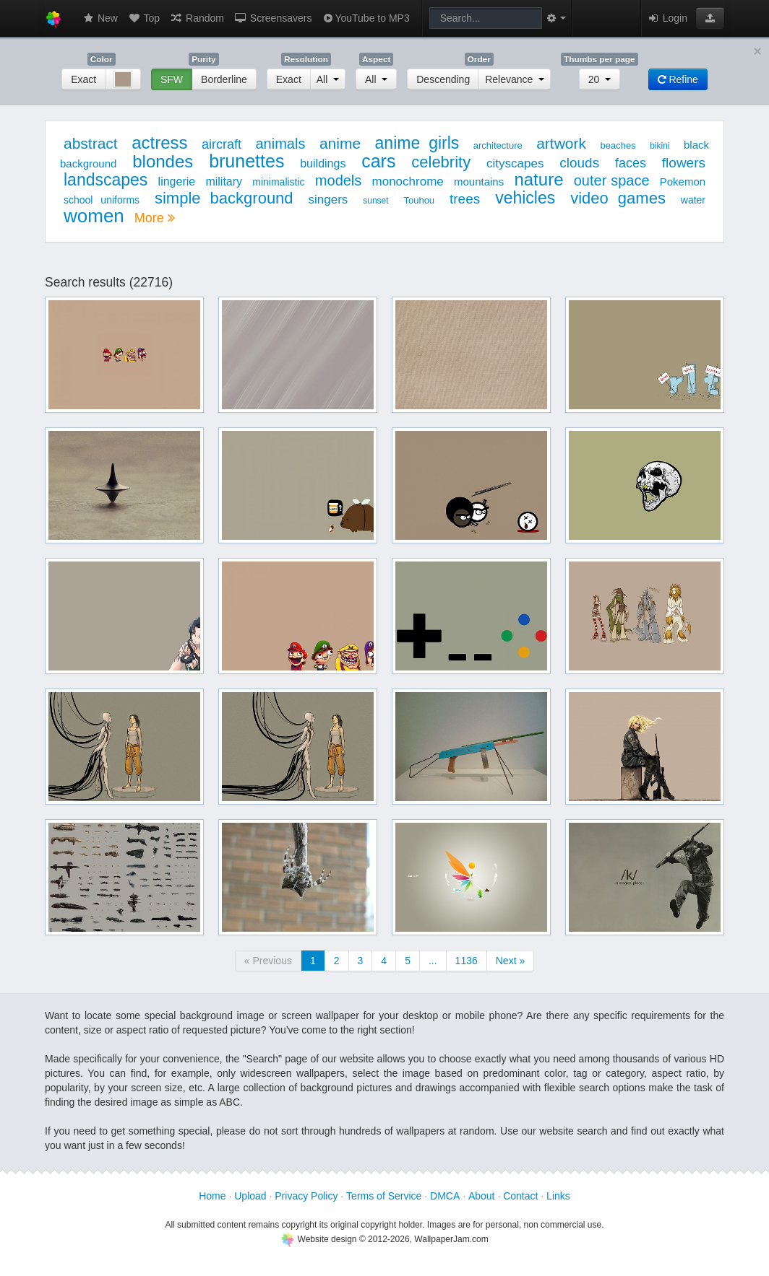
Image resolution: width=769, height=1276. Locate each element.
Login (667, 18)
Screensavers (273, 18)
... (433, 960)
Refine (678, 79)
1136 (466, 960)
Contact (520, 1196)
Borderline (224, 79)
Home (212, 1196)
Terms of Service (383, 1196)
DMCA (445, 1196)
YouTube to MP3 (365, 18)
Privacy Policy (306, 1196)
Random (197, 18)
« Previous (268, 960)
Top (144, 18)
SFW (171, 79)
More (154, 218)
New (100, 18)
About (481, 1196)
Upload (250, 1196)
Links (558, 1196)
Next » (510, 960)
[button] (710, 18)
